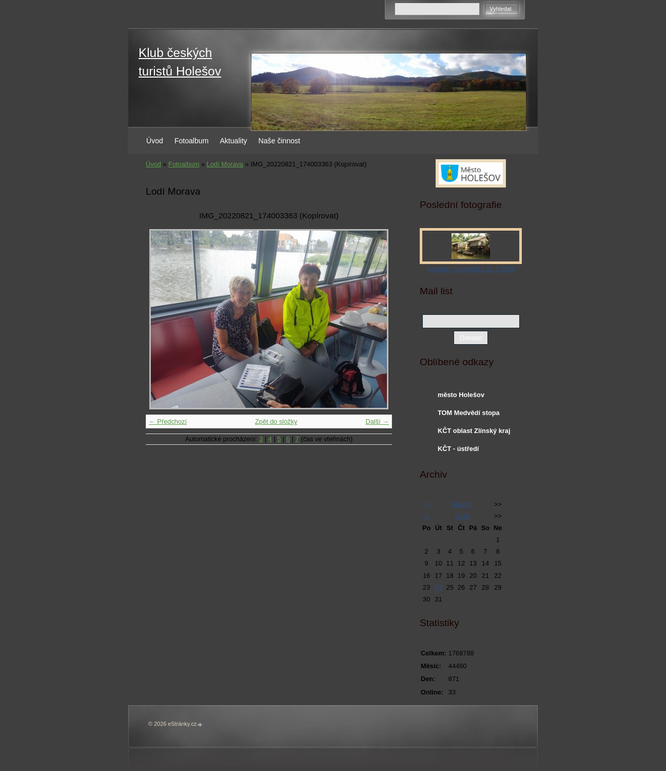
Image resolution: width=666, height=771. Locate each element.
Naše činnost (279, 141)
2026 (462, 516)
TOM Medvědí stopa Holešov (469, 415)
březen (462, 504)
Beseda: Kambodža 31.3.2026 (470, 269)
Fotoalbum (191, 141)
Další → (377, 421)
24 (438, 587)
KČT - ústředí (458, 449)
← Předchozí (168, 421)
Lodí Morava (225, 164)
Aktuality (233, 141)
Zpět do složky (276, 421)
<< (426, 504)
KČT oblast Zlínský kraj (474, 431)
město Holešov (461, 395)
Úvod (154, 141)
